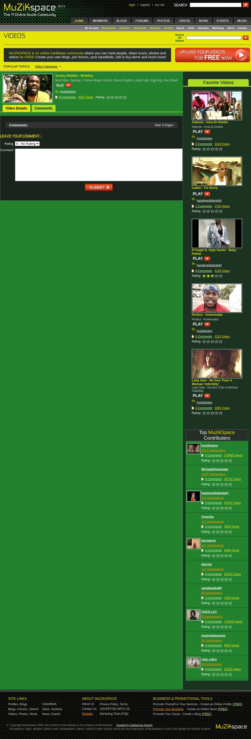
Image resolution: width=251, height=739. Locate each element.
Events (55, 714)
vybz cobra (209, 659)
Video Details (16, 108)
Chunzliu (207, 517)
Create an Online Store (202, 709)
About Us (88, 704)
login (132, 5)
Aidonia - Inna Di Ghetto (210, 122)
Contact (242, 28)
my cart (159, 5)
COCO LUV (209, 612)
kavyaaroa (208, 540)
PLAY (60, 85)
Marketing (218, 28)
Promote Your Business (168, 709)
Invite (191, 28)
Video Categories (46, 66)
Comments (43, 108)
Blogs (23, 704)
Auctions (56, 709)
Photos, (24, 714)
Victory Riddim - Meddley (74, 75)
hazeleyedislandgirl (209, 200)
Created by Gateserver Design (134, 725)
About (230, 28)
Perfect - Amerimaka (207, 314)
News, (46, 714)
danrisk (206, 564)
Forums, (22, 709)
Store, (46, 709)
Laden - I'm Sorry (205, 188)
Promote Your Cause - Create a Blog (177, 714)
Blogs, (12, 709)
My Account (92, 28)
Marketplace (109, 28)
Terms (124, 704)
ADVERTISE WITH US (115, 709)
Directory (124, 28)
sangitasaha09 (211, 588)
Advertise (203, 28)
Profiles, (13, 704)
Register (87, 713)
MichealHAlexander (214, 469)
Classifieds (139, 28)
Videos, (13, 714)
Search (180, 28)
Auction (168, 28)
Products (155, 28)
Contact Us (89, 709)
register (145, 5)
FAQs (125, 713)
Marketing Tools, (110, 713)
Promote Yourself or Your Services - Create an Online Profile (192, 704)
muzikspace (204, 138)
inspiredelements (213, 635)
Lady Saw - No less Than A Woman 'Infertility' (212, 382)
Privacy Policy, (109, 704)
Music (33, 714)
